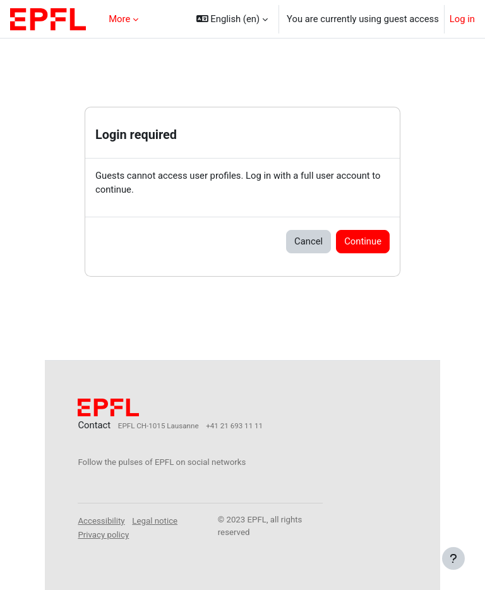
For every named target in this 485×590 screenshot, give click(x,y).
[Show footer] (453, 558)
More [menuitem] (119, 19)
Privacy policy (103, 534)
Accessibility (101, 521)
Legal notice (154, 521)
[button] (232, 19)
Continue (362, 241)
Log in (462, 19)
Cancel (308, 241)
